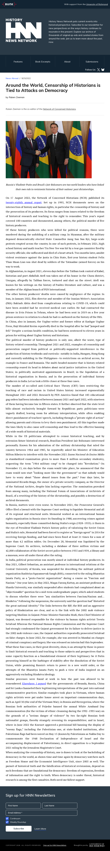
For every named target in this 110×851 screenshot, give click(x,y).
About (67, 61)
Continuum (15, 818)
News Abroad (12, 78)
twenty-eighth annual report (24, 202)
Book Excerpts (42, 61)
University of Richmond (97, 4)
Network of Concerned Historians (59, 109)
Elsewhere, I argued (34, 683)
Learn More (40, 828)
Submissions (92, 61)
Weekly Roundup (18, 822)
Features (18, 61)
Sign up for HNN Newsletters (54, 845)
